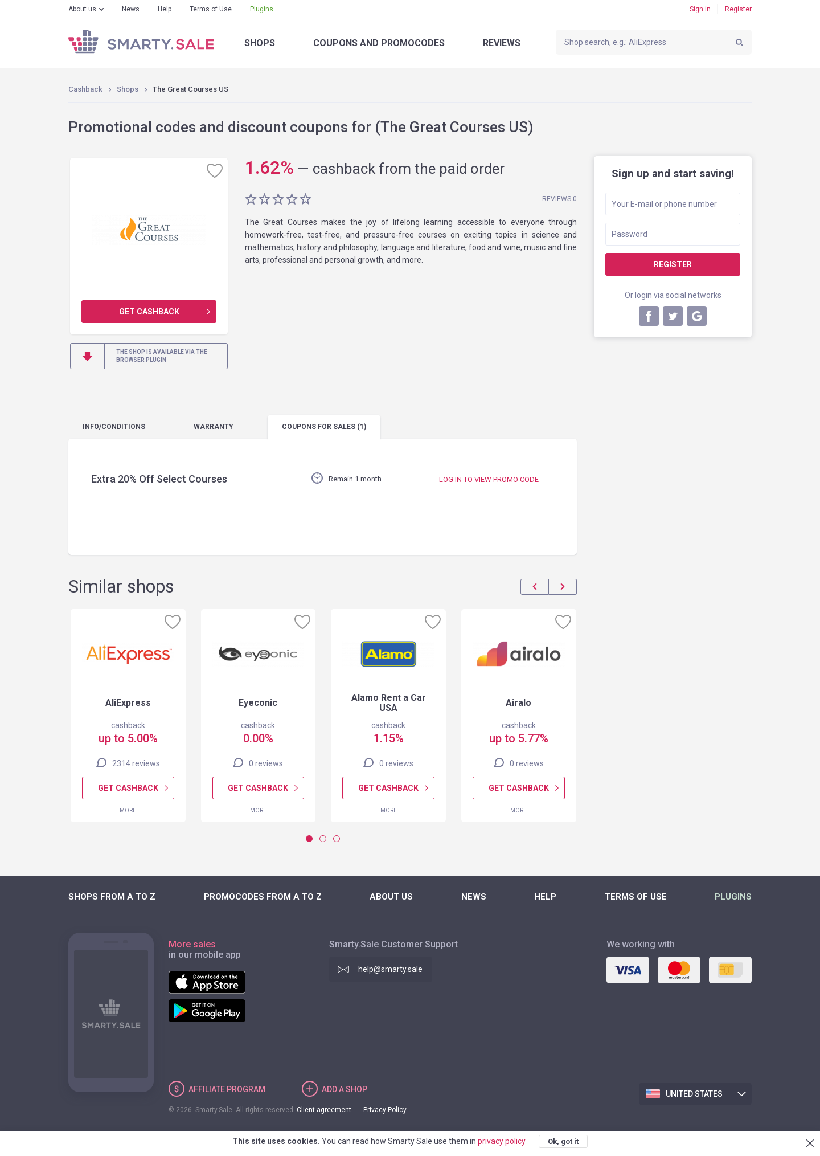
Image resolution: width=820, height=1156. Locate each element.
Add (344, 1089)
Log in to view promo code (489, 479)
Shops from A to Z (111, 897)
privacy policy (502, 1141)
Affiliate (226, 1089)
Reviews (501, 43)
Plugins (261, 9)
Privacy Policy (385, 1110)
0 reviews (266, 763)
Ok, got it (563, 1141)
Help (164, 9)
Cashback (85, 89)
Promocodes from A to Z (263, 897)
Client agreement (324, 1110)
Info (114, 427)
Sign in (700, 9)
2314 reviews (136, 763)
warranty (213, 427)
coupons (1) (324, 427)
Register (738, 9)
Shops (259, 43)
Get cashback (149, 311)
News (131, 9)
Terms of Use (211, 9)
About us (82, 9)
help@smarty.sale (390, 969)
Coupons (379, 43)
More (128, 810)
